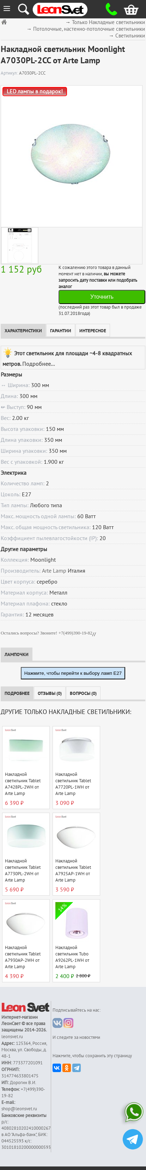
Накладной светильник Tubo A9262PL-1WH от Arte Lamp (72, 957)
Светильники (130, 36)
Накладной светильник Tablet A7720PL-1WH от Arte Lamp (73, 784)
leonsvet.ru (12, 1037)
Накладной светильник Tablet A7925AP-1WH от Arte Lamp (73, 870)
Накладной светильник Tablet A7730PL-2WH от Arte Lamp (23, 870)
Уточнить (102, 297)
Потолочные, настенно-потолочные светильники (89, 29)
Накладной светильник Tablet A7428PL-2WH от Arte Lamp (23, 784)
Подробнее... (38, 364)
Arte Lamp (54, 571)
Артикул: (10, 73)
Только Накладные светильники (108, 22)
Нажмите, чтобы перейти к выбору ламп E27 (73, 673)
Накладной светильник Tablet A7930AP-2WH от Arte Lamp (23, 957)
